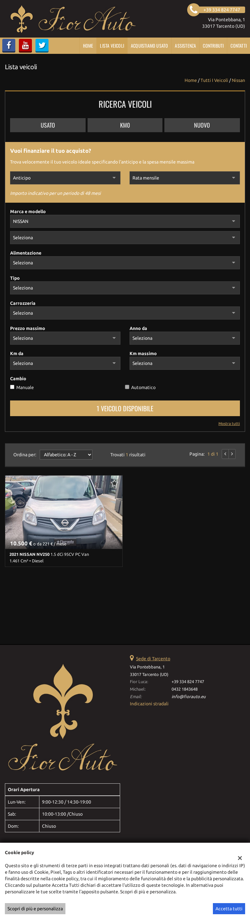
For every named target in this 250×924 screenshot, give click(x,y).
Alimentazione (25, 253)
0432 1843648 (185, 689)
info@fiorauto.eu (189, 696)
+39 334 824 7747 (188, 681)
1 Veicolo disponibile (125, 408)
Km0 (125, 125)
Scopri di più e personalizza (35, 908)
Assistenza (185, 45)
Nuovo (202, 125)
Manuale (25, 387)
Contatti (238, 45)
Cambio (18, 378)
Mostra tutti (229, 423)
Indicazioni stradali (149, 703)
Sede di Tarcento (153, 658)
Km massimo (143, 353)
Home (88, 45)
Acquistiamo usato (149, 45)
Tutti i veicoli (214, 80)
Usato (48, 125)
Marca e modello (28, 211)
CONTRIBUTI (213, 45)
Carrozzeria (22, 303)
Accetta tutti (229, 908)
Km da (16, 353)
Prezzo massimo (27, 328)
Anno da (138, 328)
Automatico (143, 387)
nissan (238, 80)
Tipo (15, 278)
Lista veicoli (112, 45)
